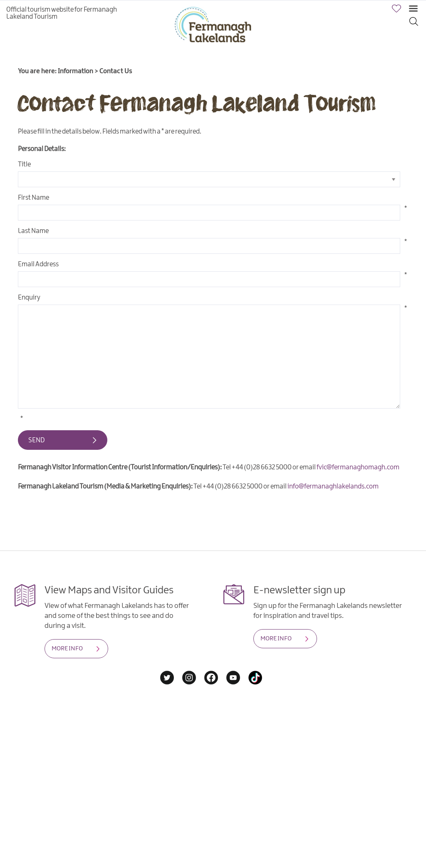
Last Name (33, 231)
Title (24, 164)
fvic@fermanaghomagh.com (358, 467)
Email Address (38, 264)
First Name (33, 197)
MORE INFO (67, 648)
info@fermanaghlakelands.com (333, 486)
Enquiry (29, 297)
